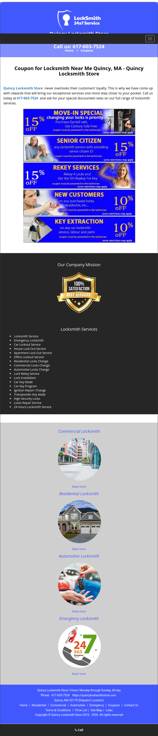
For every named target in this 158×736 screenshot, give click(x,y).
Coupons (114, 705)
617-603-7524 (88, 46)
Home (69, 50)
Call (79, 730)
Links (109, 710)
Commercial (58, 705)
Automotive (77, 705)
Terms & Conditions (58, 710)
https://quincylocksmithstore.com (94, 695)
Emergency (96, 705)
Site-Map (96, 710)
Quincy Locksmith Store (23, 88)
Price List (81, 710)
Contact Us (131, 705)
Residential (39, 705)
